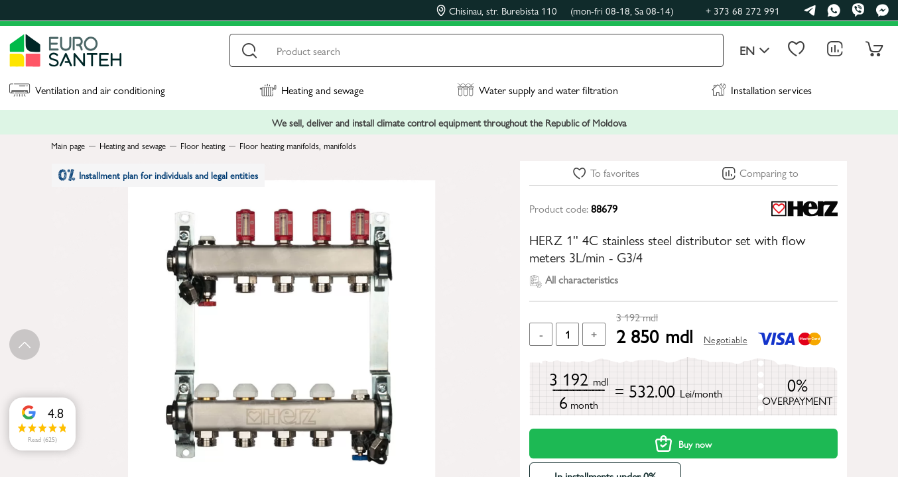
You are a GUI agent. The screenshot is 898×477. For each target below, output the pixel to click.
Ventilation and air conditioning (87, 89)
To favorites (614, 172)
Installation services (762, 89)
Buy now (683, 443)
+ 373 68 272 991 (743, 10)
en (754, 51)
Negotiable (725, 339)
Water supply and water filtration (537, 89)
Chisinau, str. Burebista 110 (555, 11)
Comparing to (769, 172)
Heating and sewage (311, 89)
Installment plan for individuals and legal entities (166, 179)
